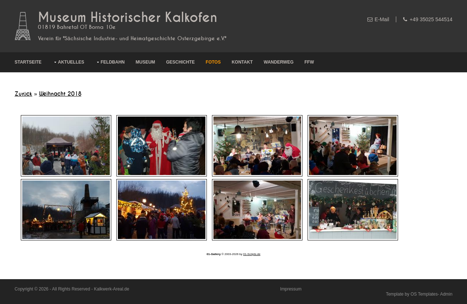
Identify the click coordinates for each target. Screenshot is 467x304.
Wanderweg (279, 62)
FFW (309, 62)
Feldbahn (113, 62)
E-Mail (382, 19)
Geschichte (180, 62)
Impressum (291, 289)
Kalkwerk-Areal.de (111, 289)
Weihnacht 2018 (60, 94)
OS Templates (423, 294)
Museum (145, 62)
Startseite (28, 62)
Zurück (23, 94)
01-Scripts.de (251, 254)
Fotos (213, 62)
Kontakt (242, 62)
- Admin (445, 294)
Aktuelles (71, 62)
